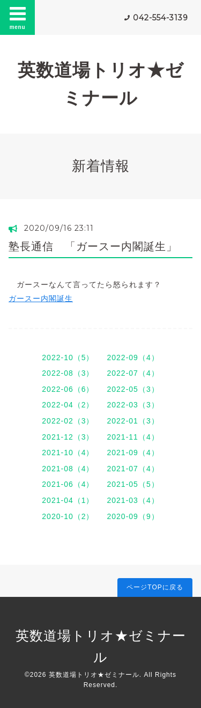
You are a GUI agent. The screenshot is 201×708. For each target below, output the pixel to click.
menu (17, 17)
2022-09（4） (133, 357)
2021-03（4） (133, 500)
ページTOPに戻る (154, 587)
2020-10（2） (68, 516)
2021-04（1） (68, 500)
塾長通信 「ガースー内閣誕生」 (93, 246)
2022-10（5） (68, 357)
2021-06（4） (68, 484)
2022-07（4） (133, 373)
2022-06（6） (68, 389)
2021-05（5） (133, 484)
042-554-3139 (160, 18)
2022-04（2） (68, 404)
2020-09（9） (133, 516)
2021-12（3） (68, 437)
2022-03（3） (133, 404)
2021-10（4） (68, 452)
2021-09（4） (133, 452)
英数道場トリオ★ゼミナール (94, 674)
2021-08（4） (68, 468)
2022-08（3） (68, 373)
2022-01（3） (133, 421)
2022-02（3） (68, 421)
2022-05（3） (133, 389)
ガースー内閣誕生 (41, 298)
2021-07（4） (133, 468)
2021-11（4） (133, 437)
